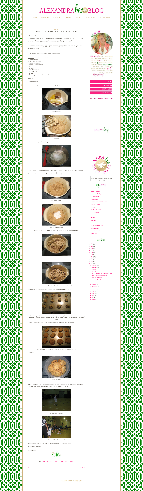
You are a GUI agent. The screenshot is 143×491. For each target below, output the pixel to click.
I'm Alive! (94, 271)
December (94, 265)
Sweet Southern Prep (96, 231)
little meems (94, 217)
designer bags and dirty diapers (99, 201)
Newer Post (31, 468)
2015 (92, 254)
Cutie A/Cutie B (55, 461)
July (93, 291)
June (93, 293)
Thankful (94, 269)
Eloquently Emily (95, 204)
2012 (92, 261)
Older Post (82, 468)
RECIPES (69, 17)
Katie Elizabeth (95, 212)
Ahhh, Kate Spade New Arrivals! (99, 275)
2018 (92, 248)
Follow (101, 151)
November (94, 267)
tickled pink (94, 233)
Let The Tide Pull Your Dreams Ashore (101, 215)
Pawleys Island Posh (96, 223)
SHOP (78, 17)
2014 (92, 257)
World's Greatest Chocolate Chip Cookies (102, 273)
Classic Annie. (94, 199)
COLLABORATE (104, 17)
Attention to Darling (96, 193)
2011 (92, 263)
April (93, 297)
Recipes (72, 461)
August (94, 289)
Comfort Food (47, 461)
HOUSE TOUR (58, 17)
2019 (92, 246)
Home (35, 17)
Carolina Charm (95, 196)
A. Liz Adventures (95, 191)
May (93, 295)
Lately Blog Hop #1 (96, 279)
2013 (92, 259)
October (94, 284)
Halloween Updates (96, 282)
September (95, 286)
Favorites (66, 461)
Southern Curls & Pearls (97, 225)
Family (61, 461)
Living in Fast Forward (97, 277)
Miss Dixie (93, 220)
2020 (92, 244)
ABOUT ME (45, 17)
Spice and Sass (95, 228)
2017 (92, 250)
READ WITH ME (89, 17)
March (93, 299)
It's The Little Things (96, 209)
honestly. (93, 207)
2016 (92, 252)
